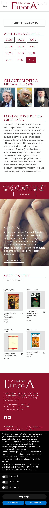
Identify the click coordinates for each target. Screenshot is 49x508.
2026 (9, 39)
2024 (32, 39)
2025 (21, 39)
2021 (32, 46)
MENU (4, 4)
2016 (20, 60)
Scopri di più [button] (24, 497)
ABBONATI (24, 194)
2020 (9, 53)
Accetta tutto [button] (35, 503)
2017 (9, 60)
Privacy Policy (16, 429)
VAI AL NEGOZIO (14, 281)
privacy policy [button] (21, 439)
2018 (32, 53)
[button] (46, 435)
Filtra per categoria (25, 23)
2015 (31, 60)
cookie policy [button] (21, 449)
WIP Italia (30, 429)
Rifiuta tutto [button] (13, 503)
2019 (21, 53)
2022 (21, 46)
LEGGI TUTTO (14, 260)
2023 (9, 46)
